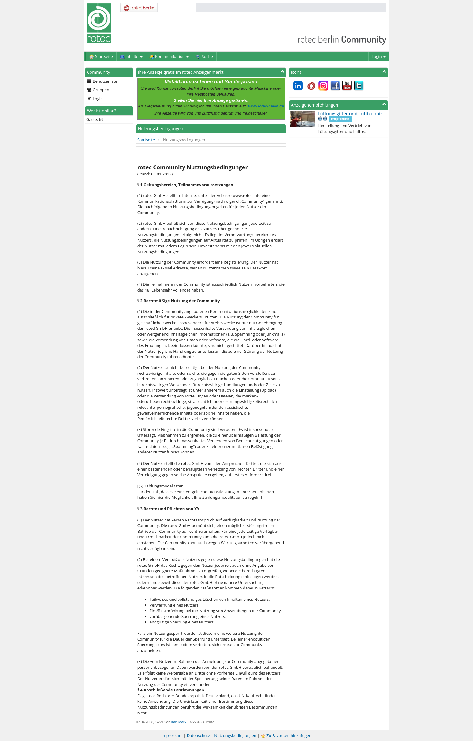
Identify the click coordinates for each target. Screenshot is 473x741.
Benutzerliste (102, 81)
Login (379, 56)
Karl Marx (178, 722)
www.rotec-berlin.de (266, 106)
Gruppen (98, 89)
